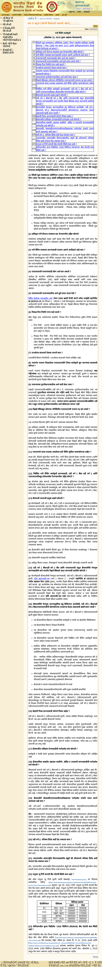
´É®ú (95, 955)
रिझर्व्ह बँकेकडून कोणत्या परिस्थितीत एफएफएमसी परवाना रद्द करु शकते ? (64, 80)
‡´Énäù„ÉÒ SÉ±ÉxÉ (9, 29)
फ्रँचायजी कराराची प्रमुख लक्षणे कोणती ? (52, 95)
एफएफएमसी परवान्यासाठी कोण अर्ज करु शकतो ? (56, 58)
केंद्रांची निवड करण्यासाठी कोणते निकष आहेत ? (54, 116)
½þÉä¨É (32, 18)
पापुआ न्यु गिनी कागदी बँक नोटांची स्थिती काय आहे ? (56, 144)
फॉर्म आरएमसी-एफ (42, 578)
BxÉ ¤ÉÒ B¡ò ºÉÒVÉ (10, 45)
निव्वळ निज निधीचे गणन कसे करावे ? (51, 64)
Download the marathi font (61, 3)
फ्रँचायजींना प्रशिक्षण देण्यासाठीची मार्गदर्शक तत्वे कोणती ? (58, 119)
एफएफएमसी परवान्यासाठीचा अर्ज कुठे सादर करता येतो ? (58, 61)
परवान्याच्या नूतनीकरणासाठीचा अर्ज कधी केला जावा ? (57, 77)
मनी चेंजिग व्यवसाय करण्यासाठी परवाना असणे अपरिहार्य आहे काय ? (63, 55)
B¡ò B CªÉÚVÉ (46, 18)
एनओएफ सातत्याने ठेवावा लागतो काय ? (51, 68)
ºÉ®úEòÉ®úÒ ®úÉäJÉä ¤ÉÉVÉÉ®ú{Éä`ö (12, 37)
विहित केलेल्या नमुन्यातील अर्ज (40, 298)
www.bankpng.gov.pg (78, 879)
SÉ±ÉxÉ (7, 24)
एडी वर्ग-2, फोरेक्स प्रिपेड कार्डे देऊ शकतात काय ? (55, 135)
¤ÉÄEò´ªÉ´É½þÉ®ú (8, 19)
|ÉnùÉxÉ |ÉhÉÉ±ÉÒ (8, 51)
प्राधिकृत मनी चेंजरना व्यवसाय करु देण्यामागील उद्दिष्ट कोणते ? (60, 52)
